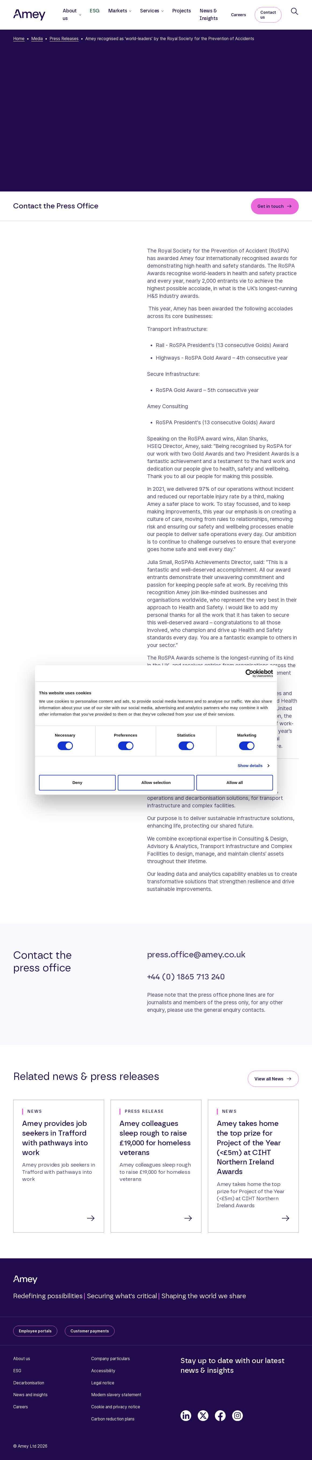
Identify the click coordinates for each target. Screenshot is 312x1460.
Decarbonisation (28, 1382)
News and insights (30, 1394)
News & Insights (209, 15)
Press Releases (64, 38)
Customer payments (89, 1331)
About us (21, 1358)
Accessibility (103, 1370)
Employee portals (35, 1331)
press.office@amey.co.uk (196, 955)
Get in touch (270, 206)
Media (37, 38)
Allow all (234, 782)
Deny (77, 782)
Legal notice (102, 1382)
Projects (181, 11)
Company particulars (110, 1358)
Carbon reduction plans (112, 1419)
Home (18, 38)
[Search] (294, 11)
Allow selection (156, 782)
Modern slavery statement (116, 1394)
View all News (268, 1078)
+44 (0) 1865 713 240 (186, 977)
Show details (250, 765)
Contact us (268, 14)
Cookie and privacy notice (115, 1406)
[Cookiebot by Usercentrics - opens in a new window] (249, 673)
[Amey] (29, 15)
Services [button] (149, 11)
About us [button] (70, 15)
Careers (238, 14)
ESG (95, 11)
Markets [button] (117, 11)
